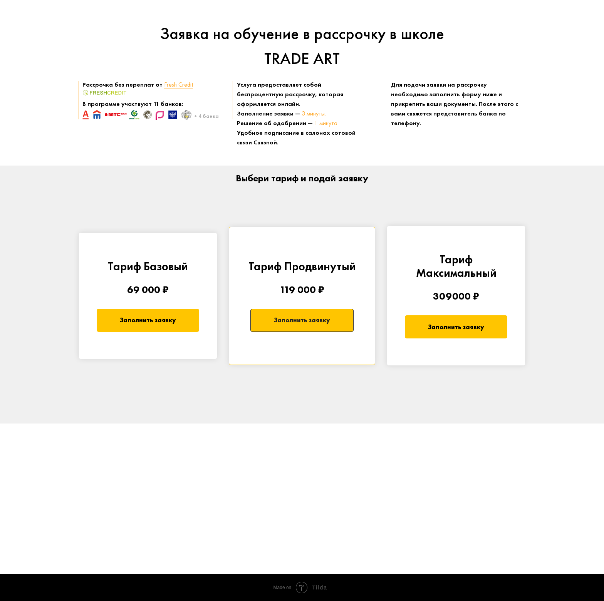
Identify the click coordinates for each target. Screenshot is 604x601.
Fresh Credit (178, 84)
